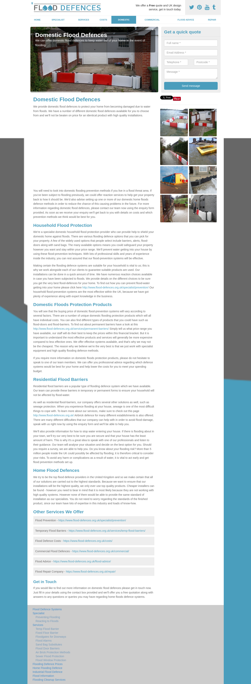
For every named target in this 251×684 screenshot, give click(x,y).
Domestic (124, 20)
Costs (103, 20)
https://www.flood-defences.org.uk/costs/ (88, 540)
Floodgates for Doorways (51, 636)
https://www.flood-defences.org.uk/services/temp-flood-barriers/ (107, 530)
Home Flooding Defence (47, 668)
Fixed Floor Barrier (47, 632)
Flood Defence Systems (47, 609)
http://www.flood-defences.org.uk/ (53, 415)
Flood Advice (186, 20)
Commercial (152, 20)
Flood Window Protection (51, 660)
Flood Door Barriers (48, 648)
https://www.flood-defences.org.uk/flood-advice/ (82, 561)
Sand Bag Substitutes (49, 644)
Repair (212, 20)
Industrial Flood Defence (48, 671)
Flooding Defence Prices (48, 664)
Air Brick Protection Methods (53, 652)
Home (37, 20)
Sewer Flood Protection (50, 656)
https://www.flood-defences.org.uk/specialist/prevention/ (92, 520)
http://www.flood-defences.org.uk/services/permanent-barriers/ (71, 328)
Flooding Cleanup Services (49, 679)
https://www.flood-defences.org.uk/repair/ (91, 571)
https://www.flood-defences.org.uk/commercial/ (100, 551)
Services (83, 20)
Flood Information (43, 675)
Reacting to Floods (47, 621)
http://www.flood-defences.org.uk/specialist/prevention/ (115, 287)
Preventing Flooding (48, 617)
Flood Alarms (44, 640)
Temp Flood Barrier (47, 628)
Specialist (58, 20)
